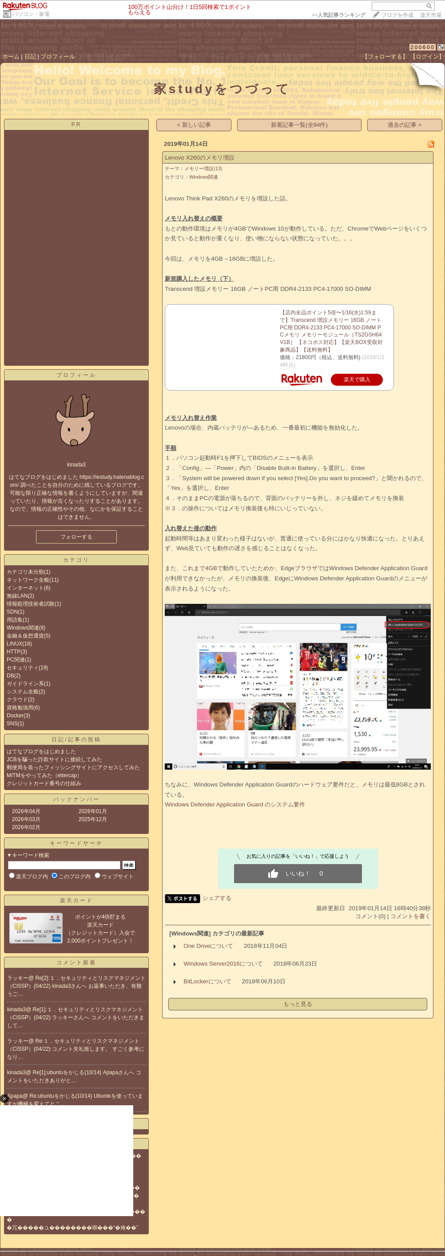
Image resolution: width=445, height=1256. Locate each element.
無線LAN (17, 596)
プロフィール (57, 56)
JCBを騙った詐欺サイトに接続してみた (54, 759)
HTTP (13, 652)
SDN (12, 612)
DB (10, 676)
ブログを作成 (397, 15)
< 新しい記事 (194, 124)
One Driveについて (208, 946)
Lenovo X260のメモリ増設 (199, 157)
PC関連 (16, 660)
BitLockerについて (207, 981)
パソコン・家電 (31, 14)
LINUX (14, 644)
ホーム (11, 56)
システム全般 (23, 692)
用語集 (15, 620)
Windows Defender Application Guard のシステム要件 (235, 804)
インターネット (25, 588)
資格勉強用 (20, 707)
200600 (422, 47)
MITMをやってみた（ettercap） (44, 775)
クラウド (17, 699)
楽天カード (76, 900)
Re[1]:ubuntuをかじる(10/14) (68, 1072)
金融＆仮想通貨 (25, 636)
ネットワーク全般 (28, 580)
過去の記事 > (405, 124)
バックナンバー (76, 799)
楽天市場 (430, 15)
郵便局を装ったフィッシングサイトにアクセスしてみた (73, 767)
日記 (30, 56)
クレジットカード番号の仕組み (44, 783)
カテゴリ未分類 (25, 572)
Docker (15, 715)
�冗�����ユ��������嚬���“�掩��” (72, 1228)
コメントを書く (410, 916)
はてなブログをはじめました (41, 751)
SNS (12, 723)
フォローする (76, 537)
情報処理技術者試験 (31, 604)
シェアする (217, 898)
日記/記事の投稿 (76, 739)
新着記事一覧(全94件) (299, 124)
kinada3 (16, 1009)
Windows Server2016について (223, 963)
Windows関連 (23, 628)
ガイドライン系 (25, 684)
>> (338, 15)
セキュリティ (23, 668)
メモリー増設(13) (203, 168)
